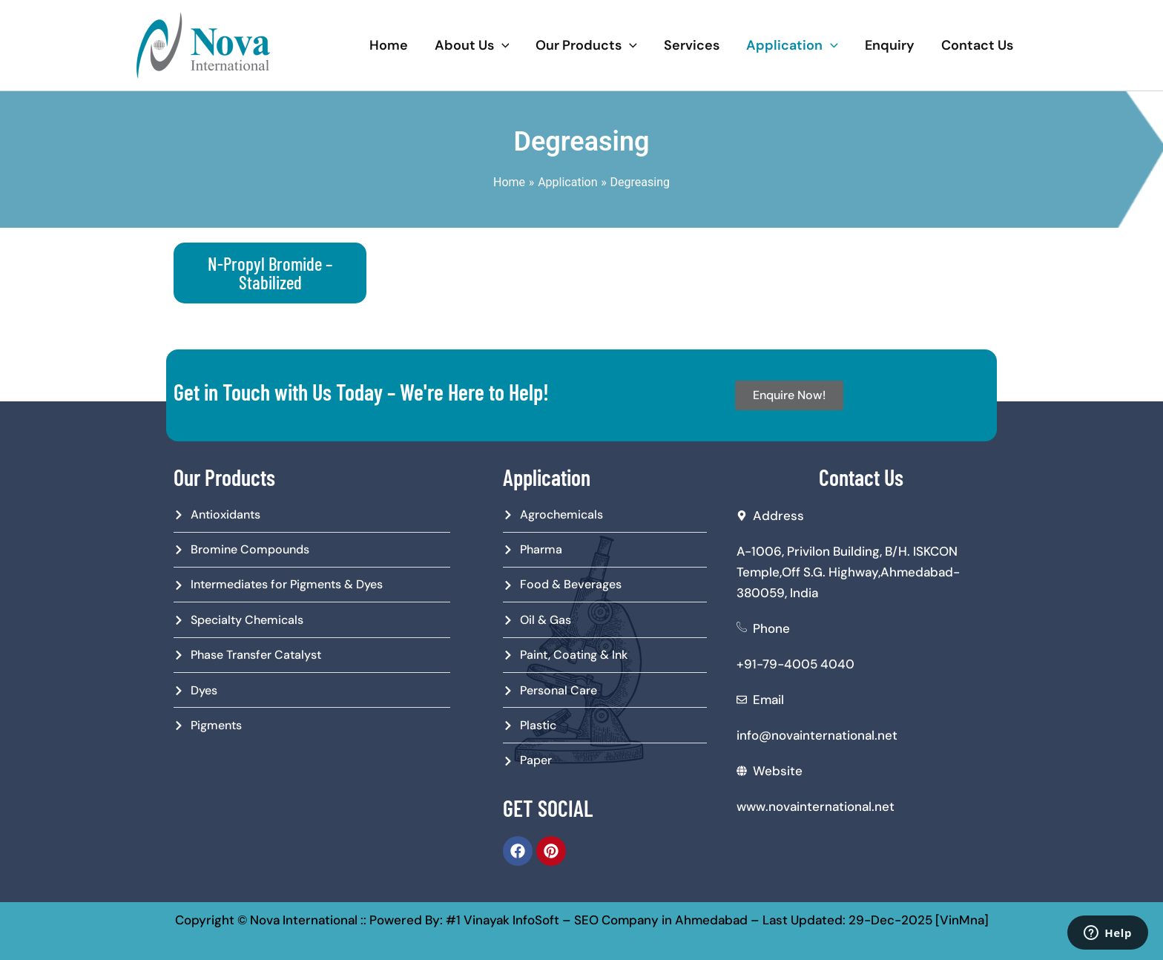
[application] (502, 45)
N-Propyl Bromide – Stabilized (270, 272)
